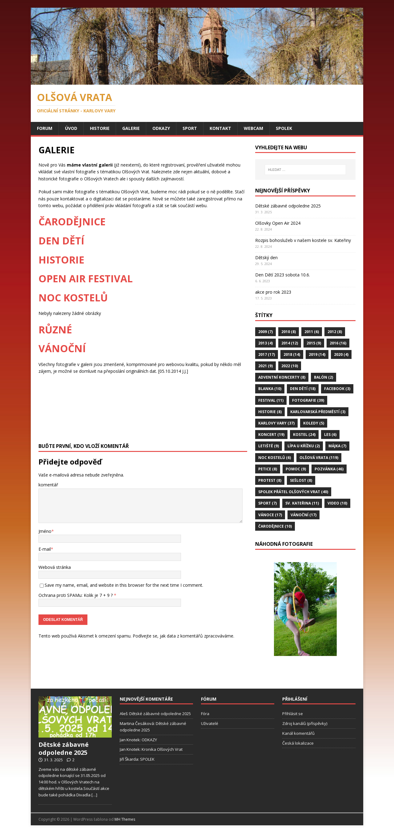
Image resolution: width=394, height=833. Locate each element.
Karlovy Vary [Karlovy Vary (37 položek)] (276, 423)
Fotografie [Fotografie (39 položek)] (308, 400)
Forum (44, 128)
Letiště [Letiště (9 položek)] (268, 446)
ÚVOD (71, 128)
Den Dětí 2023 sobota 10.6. (282, 275)
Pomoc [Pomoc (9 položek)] (296, 469)
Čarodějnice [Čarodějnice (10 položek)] (275, 526)
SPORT (190, 128)
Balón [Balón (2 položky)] (323, 377)
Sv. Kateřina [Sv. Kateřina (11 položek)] (302, 503)
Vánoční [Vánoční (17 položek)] (303, 514)
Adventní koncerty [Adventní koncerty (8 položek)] (281, 377)
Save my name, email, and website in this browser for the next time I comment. (124, 585)
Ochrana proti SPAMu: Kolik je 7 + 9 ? (77, 595)
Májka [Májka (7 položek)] (337, 446)
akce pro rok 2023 (273, 292)
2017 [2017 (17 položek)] (266, 354)
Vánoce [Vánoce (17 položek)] (270, 514)
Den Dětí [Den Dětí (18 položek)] (303, 388)
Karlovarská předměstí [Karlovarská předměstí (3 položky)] (317, 411)
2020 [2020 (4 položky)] (341, 354)
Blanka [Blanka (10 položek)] (269, 388)
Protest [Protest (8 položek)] (269, 480)
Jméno (44, 531)
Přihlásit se (292, 713)
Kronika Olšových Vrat (162, 749)
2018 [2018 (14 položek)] (291, 354)
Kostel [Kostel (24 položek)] (304, 434)
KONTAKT (220, 128)
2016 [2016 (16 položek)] (338, 343)
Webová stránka (54, 567)
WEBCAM (253, 128)
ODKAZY (161, 128)
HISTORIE (100, 128)
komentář (48, 485)
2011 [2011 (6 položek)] (311, 331)
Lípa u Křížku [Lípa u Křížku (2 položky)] (303, 446)
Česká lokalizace (298, 743)
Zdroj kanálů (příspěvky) (304, 723)
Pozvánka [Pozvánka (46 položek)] (329, 469)
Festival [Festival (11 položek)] (270, 400)
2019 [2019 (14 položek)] (317, 354)
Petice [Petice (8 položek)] (267, 469)
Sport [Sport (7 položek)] (267, 503)
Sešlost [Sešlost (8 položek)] (301, 480)
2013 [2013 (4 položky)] (265, 343)
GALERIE (131, 128)
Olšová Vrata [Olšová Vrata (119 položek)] (319, 457)
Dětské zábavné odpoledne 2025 (288, 206)
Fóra (205, 713)
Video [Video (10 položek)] (337, 503)
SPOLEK (284, 128)
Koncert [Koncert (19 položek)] (271, 434)
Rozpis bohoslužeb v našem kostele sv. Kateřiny (303, 240)
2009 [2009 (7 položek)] (265, 331)
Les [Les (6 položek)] (330, 434)
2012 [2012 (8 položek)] (335, 331)
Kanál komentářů (298, 733)
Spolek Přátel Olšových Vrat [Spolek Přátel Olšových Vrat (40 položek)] (293, 491)
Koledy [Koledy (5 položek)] (313, 423)
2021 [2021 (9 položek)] (265, 365)
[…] (94, 795)
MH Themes (125, 819)
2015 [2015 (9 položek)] (314, 343)
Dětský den (266, 257)
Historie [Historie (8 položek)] (270, 411)
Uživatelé (209, 723)
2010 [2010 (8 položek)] (288, 331)
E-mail (44, 549)
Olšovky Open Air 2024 (277, 223)
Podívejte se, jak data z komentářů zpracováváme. (183, 629)
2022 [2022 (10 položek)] (289, 365)
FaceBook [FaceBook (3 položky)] (337, 388)
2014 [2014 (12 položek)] (289, 343)
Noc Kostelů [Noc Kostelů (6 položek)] (274, 457)
